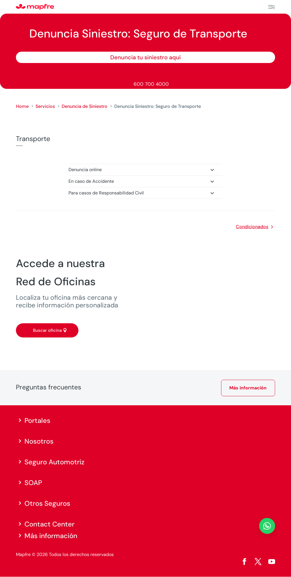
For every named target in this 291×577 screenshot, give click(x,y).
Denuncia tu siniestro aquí (145, 57)
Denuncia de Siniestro (84, 106)
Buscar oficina (47, 330)
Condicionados (252, 227)
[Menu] (271, 7)
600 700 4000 (151, 84)
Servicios (45, 106)
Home (22, 106)
